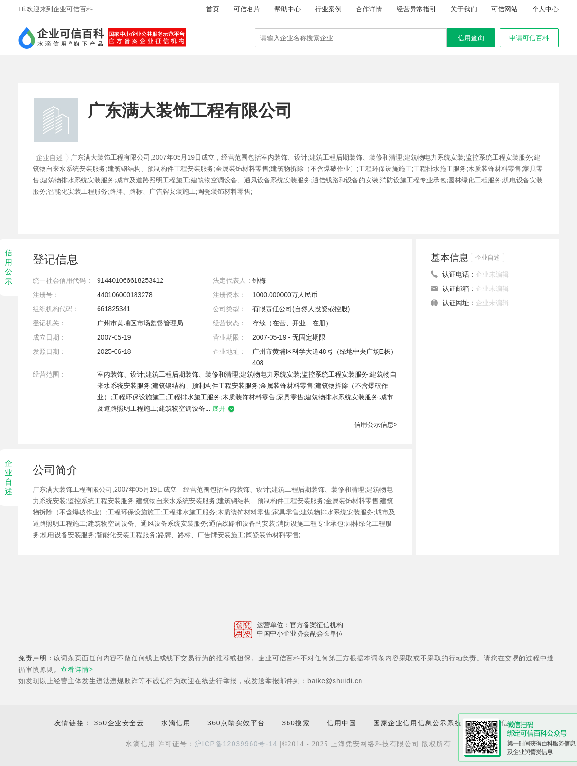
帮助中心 (287, 9)
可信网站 (504, 9)
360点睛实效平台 (236, 723)
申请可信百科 (529, 38)
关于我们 (464, 9)
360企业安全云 (119, 723)
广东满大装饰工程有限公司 (110, 157)
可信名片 (247, 9)
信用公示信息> (375, 424)
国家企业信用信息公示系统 (417, 723)
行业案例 (328, 9)
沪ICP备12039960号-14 (236, 744)
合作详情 (369, 9)
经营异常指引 (416, 9)
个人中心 (545, 9)
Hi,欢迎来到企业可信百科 (55, 9)
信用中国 (341, 723)
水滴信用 (175, 723)
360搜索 (296, 723)
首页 (212, 9)
